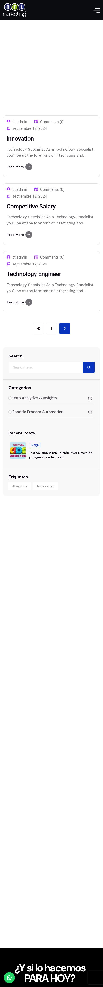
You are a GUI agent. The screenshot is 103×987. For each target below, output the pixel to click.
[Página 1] (51, 328)
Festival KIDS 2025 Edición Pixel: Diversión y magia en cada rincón (60, 455)
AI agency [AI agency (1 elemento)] (19, 486)
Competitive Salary (31, 206)
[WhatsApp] (9, 977)
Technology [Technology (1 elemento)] (45, 486)
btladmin (19, 189)
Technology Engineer (34, 274)
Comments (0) (52, 189)
